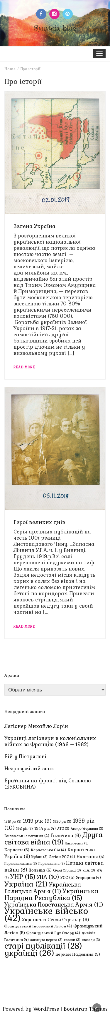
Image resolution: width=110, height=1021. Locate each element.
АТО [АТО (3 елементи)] (63, 829)
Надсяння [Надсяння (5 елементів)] (90, 856)
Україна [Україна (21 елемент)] (26, 884)
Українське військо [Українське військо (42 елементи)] (46, 914)
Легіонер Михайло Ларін (36, 726)
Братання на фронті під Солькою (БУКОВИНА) (47, 783)
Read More (24, 367)
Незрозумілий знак (29, 768)
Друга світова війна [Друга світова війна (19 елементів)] (53, 838)
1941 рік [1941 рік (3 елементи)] (24, 829)
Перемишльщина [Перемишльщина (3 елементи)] (20, 864)
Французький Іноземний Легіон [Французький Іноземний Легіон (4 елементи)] (38, 926)
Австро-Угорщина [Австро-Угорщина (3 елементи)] (87, 829)
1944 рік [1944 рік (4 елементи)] (45, 828)
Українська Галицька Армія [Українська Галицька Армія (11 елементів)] (42, 888)
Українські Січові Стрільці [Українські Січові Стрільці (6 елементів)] (55, 919)
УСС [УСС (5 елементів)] (67, 877)
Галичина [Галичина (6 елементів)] (66, 835)
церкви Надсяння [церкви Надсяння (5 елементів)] (77, 954)
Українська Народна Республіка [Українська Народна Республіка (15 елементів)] (51, 894)
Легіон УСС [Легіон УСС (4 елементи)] (62, 856)
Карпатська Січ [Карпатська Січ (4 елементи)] (48, 850)
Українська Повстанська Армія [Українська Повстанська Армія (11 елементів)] (53, 904)
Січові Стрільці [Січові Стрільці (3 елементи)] (67, 870)
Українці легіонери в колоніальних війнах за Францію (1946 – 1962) (50, 741)
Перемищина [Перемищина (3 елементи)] (51, 864)
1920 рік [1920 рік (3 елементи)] (62, 821)
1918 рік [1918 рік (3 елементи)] (12, 821)
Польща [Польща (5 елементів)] (40, 870)
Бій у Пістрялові (25, 756)
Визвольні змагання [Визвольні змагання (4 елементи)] (26, 836)
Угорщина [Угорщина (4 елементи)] (88, 877)
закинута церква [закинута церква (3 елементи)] (46, 940)
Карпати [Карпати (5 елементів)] (16, 849)
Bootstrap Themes (86, 1009)
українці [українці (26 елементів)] (29, 953)
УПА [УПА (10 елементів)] (48, 877)
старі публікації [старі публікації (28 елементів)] (43, 946)
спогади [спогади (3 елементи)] (91, 940)
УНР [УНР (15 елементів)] (22, 877)
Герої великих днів (39, 522)
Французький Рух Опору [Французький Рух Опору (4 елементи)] (53, 933)
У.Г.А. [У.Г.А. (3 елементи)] (88, 870)
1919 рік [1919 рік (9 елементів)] (37, 820)
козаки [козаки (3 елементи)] (72, 940)
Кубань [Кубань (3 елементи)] (39, 857)
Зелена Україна (34, 226)
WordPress (46, 1009)
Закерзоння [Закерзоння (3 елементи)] (77, 843)
